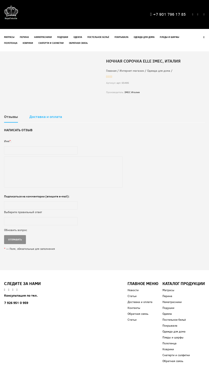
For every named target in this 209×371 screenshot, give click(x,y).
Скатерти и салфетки (51, 43)
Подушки (62, 37)
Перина (24, 37)
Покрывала (121, 37)
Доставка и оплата (45, 116)
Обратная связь (78, 43)
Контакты (134, 308)
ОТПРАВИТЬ (15, 239)
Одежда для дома (144, 37)
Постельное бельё (98, 37)
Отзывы (11, 116)
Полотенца (10, 43)
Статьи (132, 296)
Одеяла (77, 37)
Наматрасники (43, 37)
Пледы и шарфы (169, 37)
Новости (133, 290)
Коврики (28, 43)
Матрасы (9, 37)
